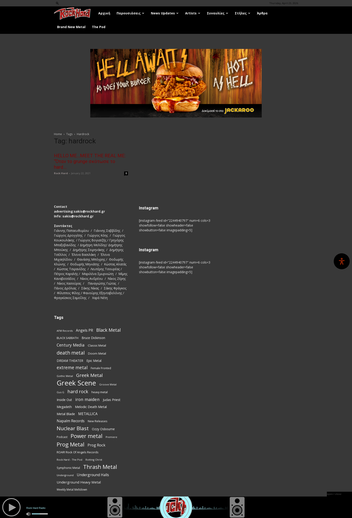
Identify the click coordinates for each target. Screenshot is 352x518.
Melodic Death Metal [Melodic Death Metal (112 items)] (91, 406)
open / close (334, 494)
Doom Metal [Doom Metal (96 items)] (97, 353)
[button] (57, 3)
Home (58, 134)
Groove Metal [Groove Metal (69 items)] (108, 384)
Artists (192, 13)
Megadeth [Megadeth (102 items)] (64, 407)
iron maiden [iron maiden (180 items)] (87, 399)
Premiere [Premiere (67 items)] (111, 437)
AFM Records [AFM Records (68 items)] (65, 330)
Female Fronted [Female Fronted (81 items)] (101, 368)
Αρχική (104, 13)
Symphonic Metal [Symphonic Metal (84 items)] (68, 468)
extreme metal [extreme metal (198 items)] (72, 367)
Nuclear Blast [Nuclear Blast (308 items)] (73, 428)
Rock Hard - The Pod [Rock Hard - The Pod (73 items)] (69, 459)
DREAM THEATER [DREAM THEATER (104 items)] (70, 360)
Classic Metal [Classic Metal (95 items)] (97, 345)
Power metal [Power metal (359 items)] (86, 436)
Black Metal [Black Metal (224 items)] (108, 330)
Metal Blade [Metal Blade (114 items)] (66, 413)
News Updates (165, 13)
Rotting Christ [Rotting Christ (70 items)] (93, 459)
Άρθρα (262, 13)
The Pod (98, 27)
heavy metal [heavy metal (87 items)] (99, 392)
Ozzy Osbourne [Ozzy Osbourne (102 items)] (103, 429)
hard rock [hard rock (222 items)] (77, 391)
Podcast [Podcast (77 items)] (62, 437)
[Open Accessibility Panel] (342, 261)
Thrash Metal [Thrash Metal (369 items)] (100, 466)
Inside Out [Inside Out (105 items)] (64, 400)
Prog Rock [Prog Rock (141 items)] (96, 445)
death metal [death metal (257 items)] (71, 352)
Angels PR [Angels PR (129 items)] (84, 330)
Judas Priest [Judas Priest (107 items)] (111, 400)
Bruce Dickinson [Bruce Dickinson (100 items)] (93, 338)
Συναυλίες (217, 13)
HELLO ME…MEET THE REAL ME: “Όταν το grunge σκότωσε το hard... (89, 161)
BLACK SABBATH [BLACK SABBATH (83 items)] (67, 338)
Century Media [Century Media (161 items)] (71, 345)
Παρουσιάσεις (130, 13)
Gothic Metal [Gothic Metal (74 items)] (65, 376)
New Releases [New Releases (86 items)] (97, 421)
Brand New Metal (71, 27)
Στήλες (242, 13)
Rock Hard (61, 173)
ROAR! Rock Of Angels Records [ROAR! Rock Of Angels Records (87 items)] (78, 452)
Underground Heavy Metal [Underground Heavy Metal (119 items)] (79, 482)
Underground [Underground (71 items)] (65, 475)
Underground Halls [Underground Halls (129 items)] (93, 475)
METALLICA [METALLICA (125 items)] (88, 413)
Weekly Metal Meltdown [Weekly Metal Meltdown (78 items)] (72, 489)
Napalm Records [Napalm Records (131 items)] (71, 421)
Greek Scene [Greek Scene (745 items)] (76, 383)
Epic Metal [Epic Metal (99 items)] (93, 360)
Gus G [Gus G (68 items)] (60, 392)
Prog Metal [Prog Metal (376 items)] (70, 444)
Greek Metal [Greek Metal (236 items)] (89, 375)
